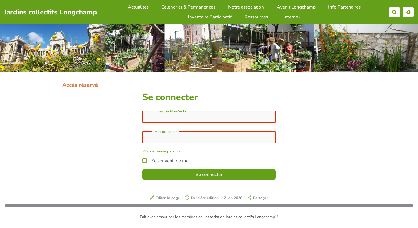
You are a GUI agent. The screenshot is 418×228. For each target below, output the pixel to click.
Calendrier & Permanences (188, 7)
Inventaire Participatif (210, 17)
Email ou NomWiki (170, 111)
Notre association (246, 7)
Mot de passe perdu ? (161, 151)
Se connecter (209, 174)
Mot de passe (166, 132)
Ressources (256, 17)
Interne (291, 17)
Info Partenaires (344, 7)
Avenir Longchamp (296, 7)
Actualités (138, 7)
